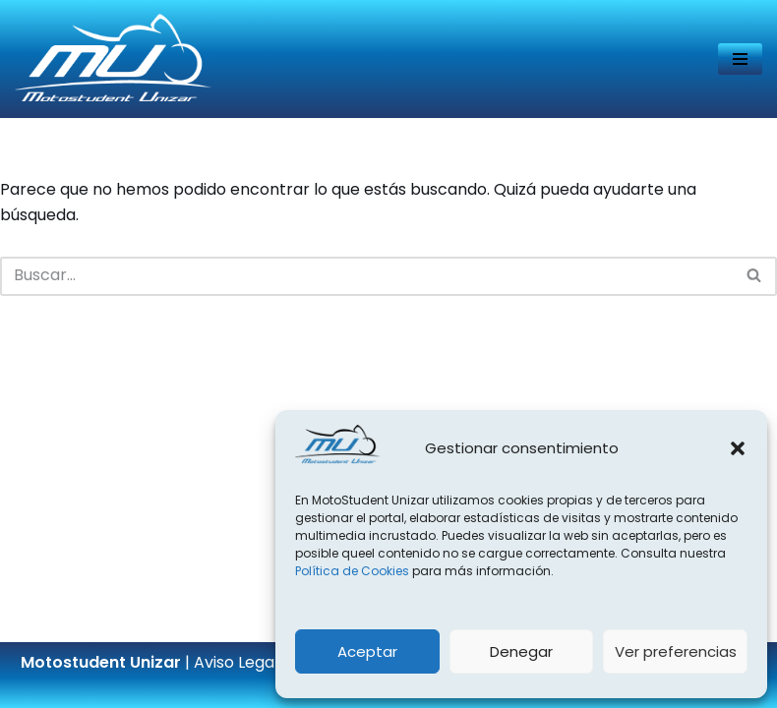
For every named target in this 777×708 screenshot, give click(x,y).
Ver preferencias (676, 651)
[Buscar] (366, 276)
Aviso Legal (236, 662)
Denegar (521, 651)
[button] (737, 448)
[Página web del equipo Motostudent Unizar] (113, 59)
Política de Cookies (352, 570)
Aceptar (367, 651)
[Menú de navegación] (740, 59)
